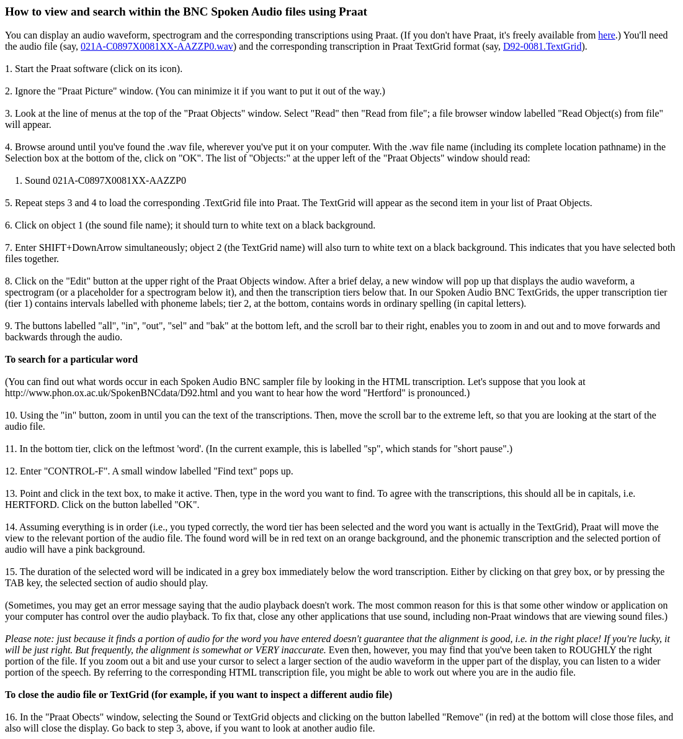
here (606, 35)
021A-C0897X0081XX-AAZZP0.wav (157, 46)
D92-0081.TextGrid (542, 46)
